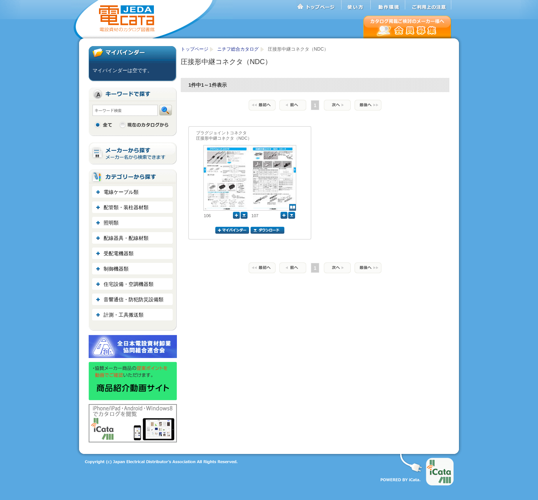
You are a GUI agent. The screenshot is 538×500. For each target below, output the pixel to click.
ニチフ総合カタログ (238, 49)
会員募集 (407, 27)
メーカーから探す (133, 153)
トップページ (319, 5)
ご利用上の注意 (428, 5)
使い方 (356, 5)
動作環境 (388, 5)
